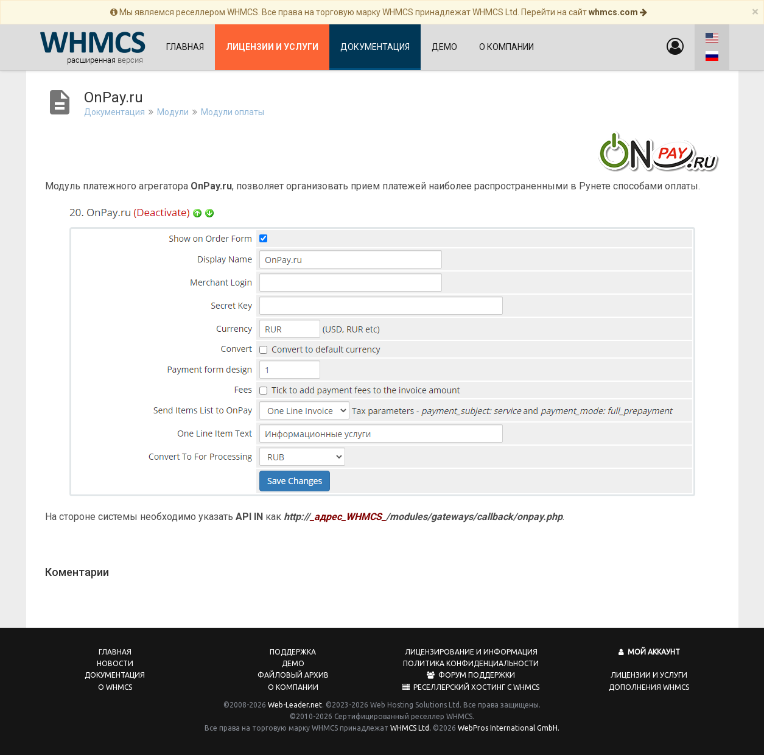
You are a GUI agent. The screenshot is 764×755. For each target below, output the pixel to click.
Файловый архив (293, 675)
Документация (375, 47)
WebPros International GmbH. (508, 728)
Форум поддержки (471, 675)
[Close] (755, 11)
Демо (444, 47)
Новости (115, 663)
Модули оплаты (232, 112)
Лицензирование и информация (471, 652)
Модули (173, 112)
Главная (185, 47)
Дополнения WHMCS (649, 687)
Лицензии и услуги (649, 675)
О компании (506, 47)
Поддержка (293, 652)
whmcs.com (618, 12)
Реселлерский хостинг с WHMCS (470, 687)
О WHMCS (115, 687)
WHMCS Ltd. (410, 728)
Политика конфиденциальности (471, 663)
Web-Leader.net (295, 705)
